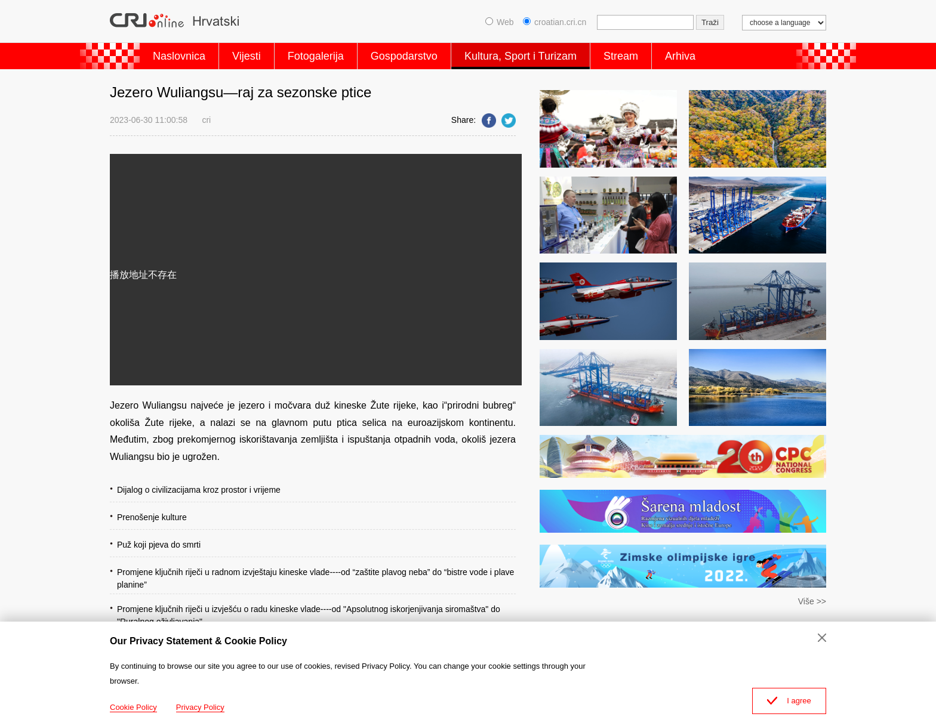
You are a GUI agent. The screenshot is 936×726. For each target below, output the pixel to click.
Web (499, 22)
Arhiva (680, 56)
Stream (621, 56)
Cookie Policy (133, 707)
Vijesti (246, 56)
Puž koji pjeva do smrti (159, 544)
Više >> (812, 601)
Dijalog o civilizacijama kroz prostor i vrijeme (199, 490)
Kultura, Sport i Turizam (520, 56)
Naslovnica (179, 56)
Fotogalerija (316, 56)
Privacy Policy (200, 707)
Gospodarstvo (404, 56)
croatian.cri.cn (554, 22)
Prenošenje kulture (152, 517)
